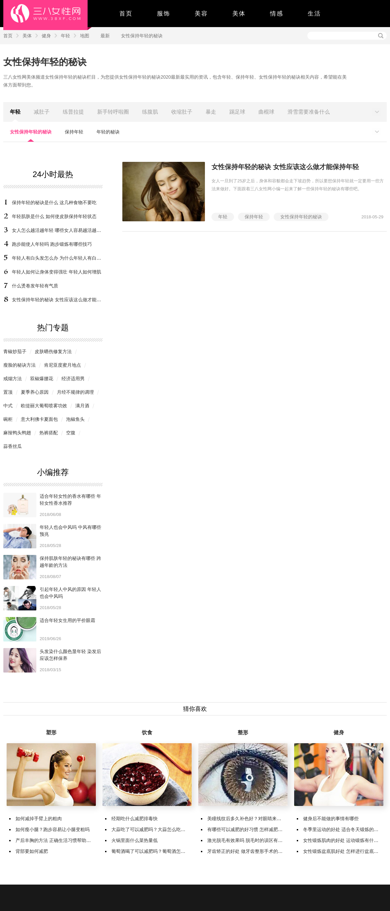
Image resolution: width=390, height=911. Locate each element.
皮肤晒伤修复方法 (53, 351)
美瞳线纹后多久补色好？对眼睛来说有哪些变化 (255, 818)
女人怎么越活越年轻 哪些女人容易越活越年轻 (59, 230)
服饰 (163, 13)
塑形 (51, 732)
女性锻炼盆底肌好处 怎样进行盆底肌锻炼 (345, 851)
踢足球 (237, 112)
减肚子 (42, 112)
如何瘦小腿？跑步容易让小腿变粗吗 (53, 829)
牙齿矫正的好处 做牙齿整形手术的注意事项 (251, 851)
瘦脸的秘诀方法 (19, 365)
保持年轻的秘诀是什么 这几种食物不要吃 (54, 202)
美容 (201, 13)
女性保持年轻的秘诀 (142, 35)
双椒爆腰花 (41, 378)
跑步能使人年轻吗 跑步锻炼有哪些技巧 (52, 244)
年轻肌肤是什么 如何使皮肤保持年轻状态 (54, 216)
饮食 (147, 732)
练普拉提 (73, 112)
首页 (126, 13)
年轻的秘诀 (108, 131)
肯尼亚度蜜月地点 (62, 365)
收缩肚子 (181, 112)
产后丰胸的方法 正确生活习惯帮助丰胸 (56, 840)
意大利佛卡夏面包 (39, 419)
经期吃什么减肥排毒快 (134, 818)
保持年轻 (74, 131)
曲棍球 (266, 112)
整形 (243, 732)
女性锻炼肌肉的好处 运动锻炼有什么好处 (345, 840)
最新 (105, 35)
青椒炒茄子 (14, 351)
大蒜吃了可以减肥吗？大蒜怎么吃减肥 (150, 829)
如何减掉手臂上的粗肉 (39, 818)
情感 (276, 13)
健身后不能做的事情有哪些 (331, 818)
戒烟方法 (12, 378)
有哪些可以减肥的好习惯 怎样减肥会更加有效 (254, 829)
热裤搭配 (48, 432)
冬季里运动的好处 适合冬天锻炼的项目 (343, 829)
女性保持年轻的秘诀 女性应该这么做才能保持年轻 (63, 299)
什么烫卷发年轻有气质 (35, 285)
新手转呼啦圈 (113, 112)
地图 (84, 35)
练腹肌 (150, 112)
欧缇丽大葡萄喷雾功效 (44, 405)
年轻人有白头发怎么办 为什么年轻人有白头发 (59, 258)
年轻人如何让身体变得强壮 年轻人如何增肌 (56, 271)
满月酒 (82, 405)
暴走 (211, 112)
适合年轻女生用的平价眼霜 (67, 620)
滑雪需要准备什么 (309, 112)
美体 (239, 13)
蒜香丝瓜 (12, 446)
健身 (46, 35)
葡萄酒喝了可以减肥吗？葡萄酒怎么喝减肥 (155, 851)
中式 (8, 405)
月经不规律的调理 (75, 392)
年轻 (65, 35)
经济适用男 (73, 378)
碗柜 (8, 419)
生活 (314, 13)
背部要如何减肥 (32, 851)
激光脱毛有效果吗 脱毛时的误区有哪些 (247, 840)
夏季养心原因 (35, 392)
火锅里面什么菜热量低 (134, 840)
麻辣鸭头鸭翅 (17, 432)
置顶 (8, 392)
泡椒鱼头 (75, 419)
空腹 (70, 432)
